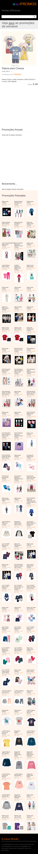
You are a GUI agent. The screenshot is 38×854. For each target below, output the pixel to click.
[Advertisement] (19, 105)
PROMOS (28, 4)
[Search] (34, 16)
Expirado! (17, 74)
